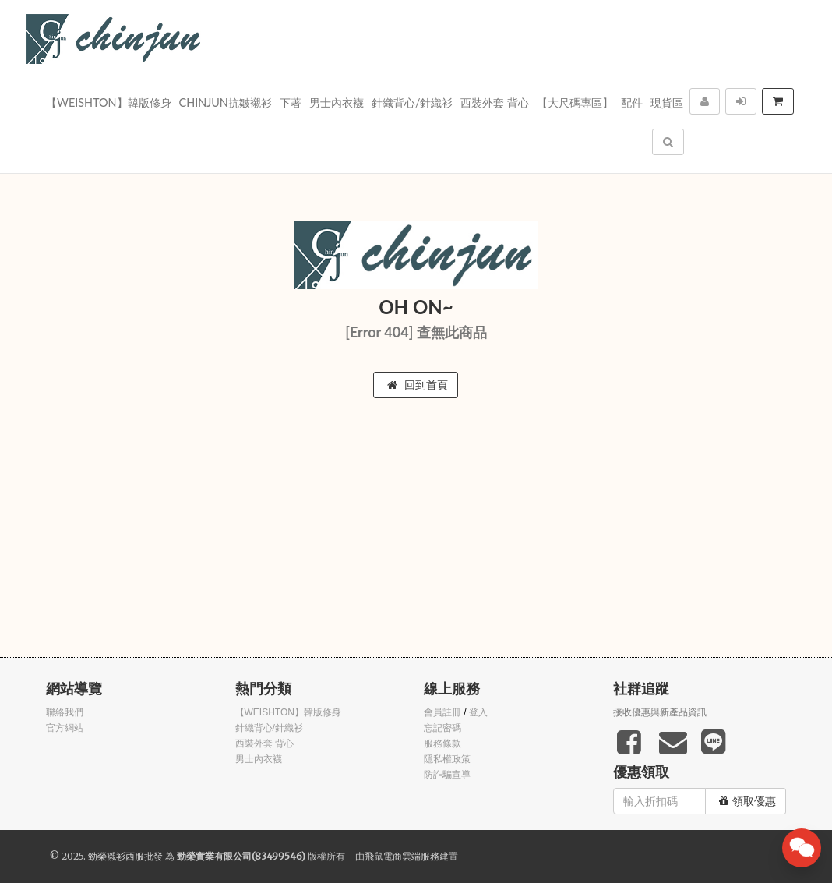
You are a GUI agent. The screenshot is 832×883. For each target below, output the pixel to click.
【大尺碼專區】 (575, 102)
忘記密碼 (442, 727)
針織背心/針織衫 (412, 102)
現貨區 (666, 102)
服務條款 (442, 743)
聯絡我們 (64, 712)
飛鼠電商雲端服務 (402, 856)
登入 (478, 712)
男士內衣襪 (336, 102)
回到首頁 (417, 385)
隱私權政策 (447, 759)
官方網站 (64, 727)
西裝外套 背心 (494, 102)
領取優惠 (747, 801)
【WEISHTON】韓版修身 (108, 102)
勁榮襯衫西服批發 (125, 856)
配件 (632, 102)
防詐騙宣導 (447, 774)
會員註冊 (442, 712)
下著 (290, 102)
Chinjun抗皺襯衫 (225, 102)
